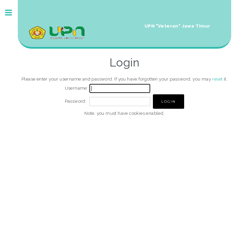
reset (217, 79)
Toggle (12, 12)
